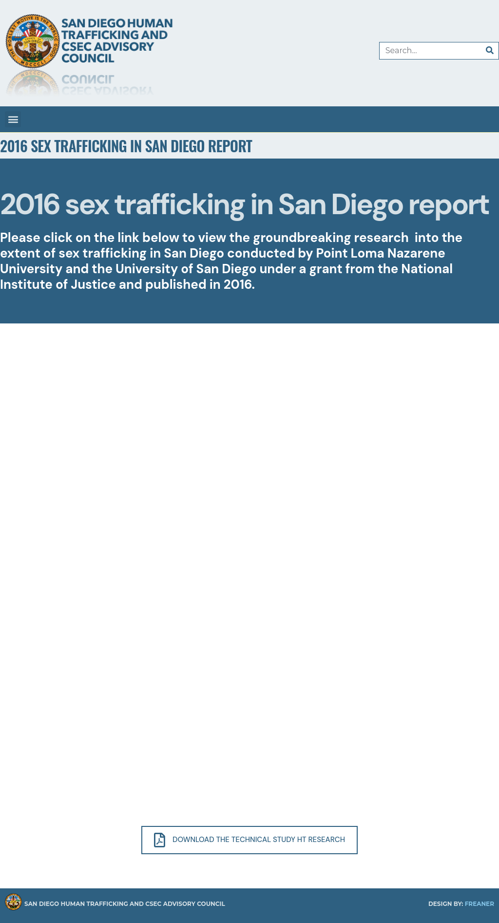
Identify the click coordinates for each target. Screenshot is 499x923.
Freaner (479, 903)
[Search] (490, 50)
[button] (13, 119)
